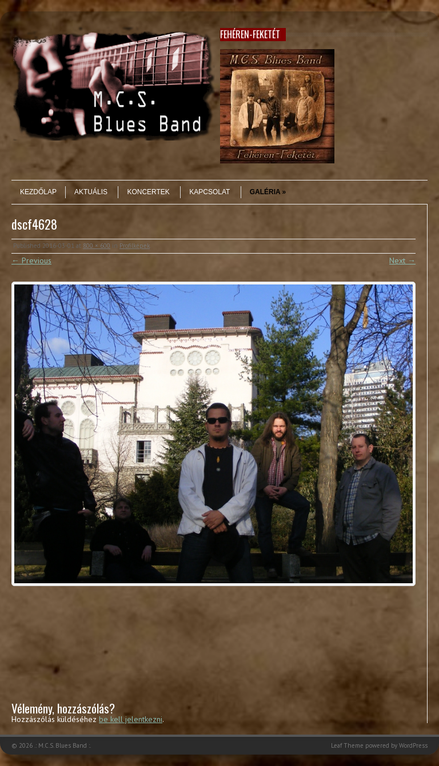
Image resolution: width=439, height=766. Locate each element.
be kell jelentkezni (130, 719)
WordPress (413, 745)
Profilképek (134, 246)
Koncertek (148, 192)
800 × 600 (96, 246)
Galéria (268, 192)
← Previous (31, 260)
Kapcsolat (209, 192)
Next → (402, 260)
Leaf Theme (347, 745)
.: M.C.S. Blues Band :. (62, 745)
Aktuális (90, 192)
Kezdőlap (38, 192)
